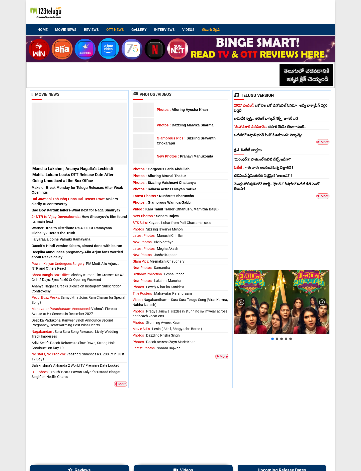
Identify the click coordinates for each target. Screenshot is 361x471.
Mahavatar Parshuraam (162, 293)
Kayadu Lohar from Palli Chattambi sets (172, 223)
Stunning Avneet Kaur (156, 323)
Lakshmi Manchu (157, 281)
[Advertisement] (236, 13)
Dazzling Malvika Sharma (185, 125)
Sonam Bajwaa (156, 348)
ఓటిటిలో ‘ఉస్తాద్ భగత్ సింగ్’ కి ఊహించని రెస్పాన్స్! (268, 135)
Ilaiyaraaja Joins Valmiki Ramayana (61, 239)
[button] (241, 302)
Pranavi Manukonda (185, 156)
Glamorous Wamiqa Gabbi (162, 202)
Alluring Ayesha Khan (182, 110)
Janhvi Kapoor (155, 255)
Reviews (91, 30)
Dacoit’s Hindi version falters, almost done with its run (77, 246)
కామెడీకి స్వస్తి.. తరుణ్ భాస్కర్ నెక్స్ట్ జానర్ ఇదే (266, 118)
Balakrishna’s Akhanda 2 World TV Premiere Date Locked (75, 365)
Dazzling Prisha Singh (156, 335)
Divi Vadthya (153, 242)
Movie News (65, 30)
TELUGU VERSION (254, 95)
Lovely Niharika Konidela (158, 287)
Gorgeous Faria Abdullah (161, 169)
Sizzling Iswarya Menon (158, 229)
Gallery (139, 30)
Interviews (164, 30)
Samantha (151, 268)
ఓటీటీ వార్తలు (248, 149)
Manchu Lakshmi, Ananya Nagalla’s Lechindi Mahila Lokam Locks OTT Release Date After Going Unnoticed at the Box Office (73, 174)
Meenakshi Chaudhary (159, 261)
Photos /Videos (152, 94)
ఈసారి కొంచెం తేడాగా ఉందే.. (270, 127)
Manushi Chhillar (158, 235)
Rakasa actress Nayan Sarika (164, 189)
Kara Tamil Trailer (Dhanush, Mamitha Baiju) (176, 209)
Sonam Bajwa (156, 216)
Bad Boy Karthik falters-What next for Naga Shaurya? (76, 210)
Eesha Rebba (159, 274)
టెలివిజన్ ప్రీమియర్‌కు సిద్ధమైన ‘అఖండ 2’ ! (263, 176)
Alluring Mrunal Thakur (159, 176)
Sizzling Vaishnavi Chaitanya (164, 183)
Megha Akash (155, 249)
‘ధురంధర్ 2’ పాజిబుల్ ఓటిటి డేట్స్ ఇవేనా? (262, 159)
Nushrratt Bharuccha (163, 196)
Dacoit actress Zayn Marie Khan (164, 342)
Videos (188, 30)
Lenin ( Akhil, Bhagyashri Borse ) (167, 329)
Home (43, 30)
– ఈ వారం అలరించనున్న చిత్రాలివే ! (263, 168)
